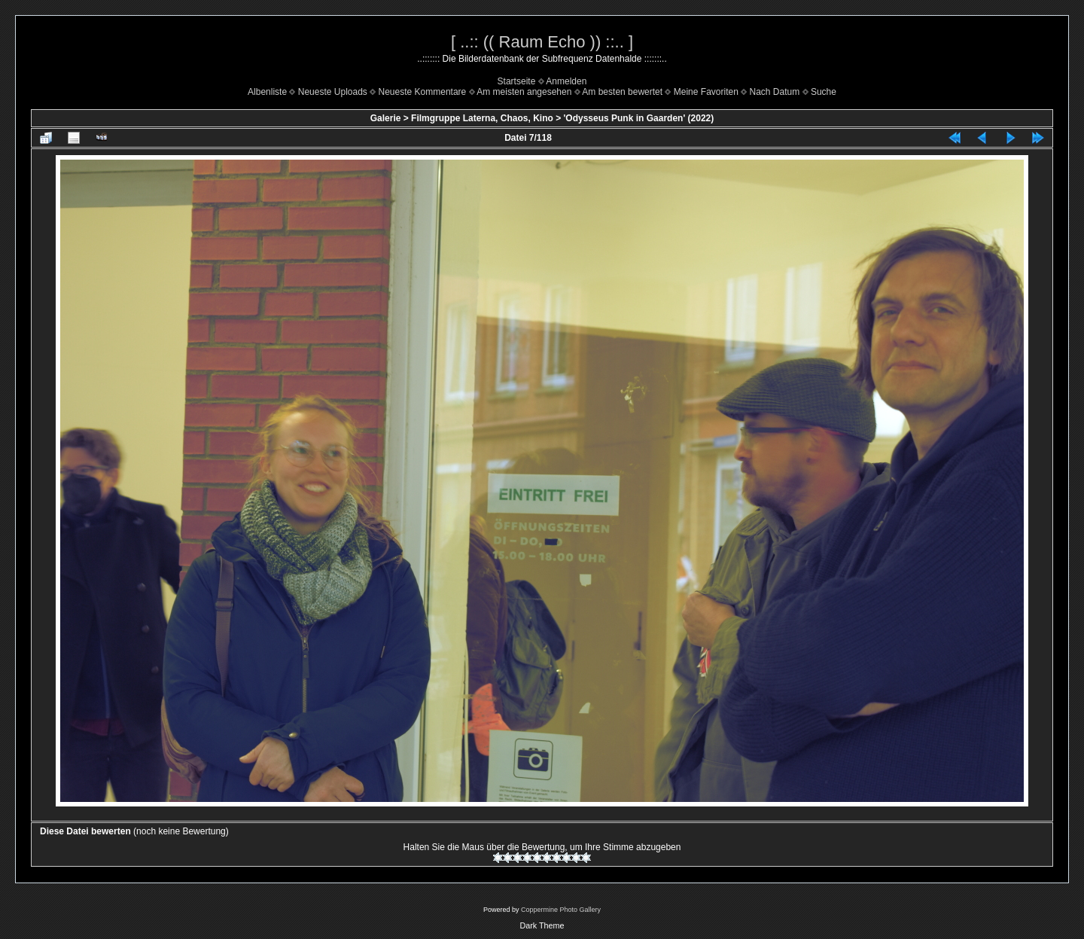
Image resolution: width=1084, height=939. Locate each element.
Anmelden (566, 81)
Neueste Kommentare (423, 92)
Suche (823, 92)
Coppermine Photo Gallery (561, 909)
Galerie (385, 118)
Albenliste (267, 92)
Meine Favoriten (706, 92)
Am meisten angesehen (524, 92)
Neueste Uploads (332, 92)
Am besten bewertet (622, 92)
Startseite (517, 81)
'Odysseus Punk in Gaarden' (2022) (638, 118)
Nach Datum (775, 92)
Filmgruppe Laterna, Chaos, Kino (482, 118)
